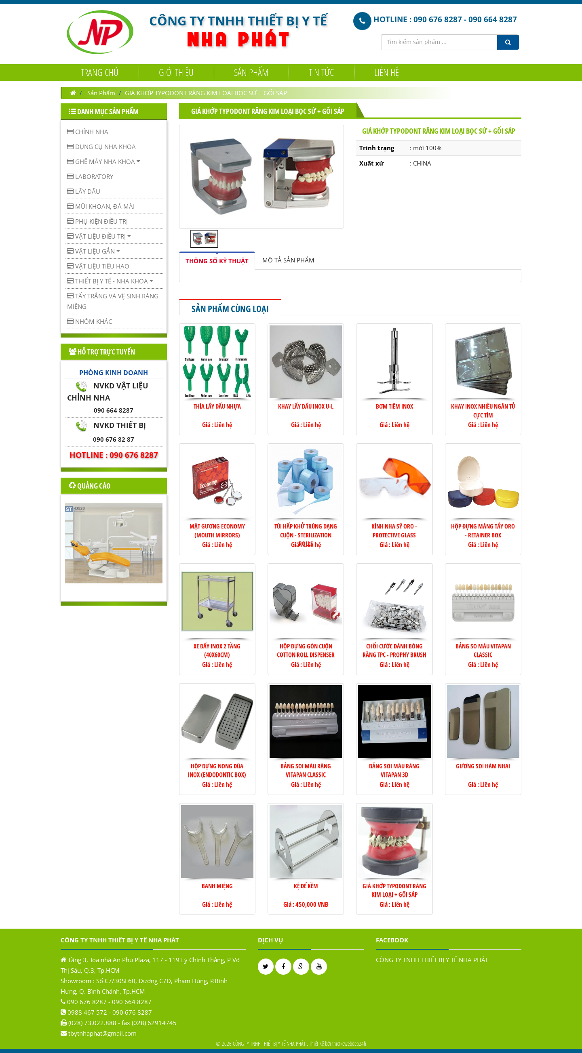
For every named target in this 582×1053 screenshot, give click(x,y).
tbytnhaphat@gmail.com (102, 1033)
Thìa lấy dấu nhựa (217, 406)
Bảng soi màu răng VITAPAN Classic (305, 770)
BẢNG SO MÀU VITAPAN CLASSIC (483, 650)
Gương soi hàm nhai (483, 766)
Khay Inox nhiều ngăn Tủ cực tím (483, 410)
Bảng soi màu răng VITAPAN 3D (394, 770)
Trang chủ (99, 71)
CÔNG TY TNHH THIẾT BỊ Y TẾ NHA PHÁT (432, 960)
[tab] (217, 261)
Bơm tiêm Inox (394, 406)
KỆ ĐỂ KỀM (306, 886)
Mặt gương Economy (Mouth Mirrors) (217, 530)
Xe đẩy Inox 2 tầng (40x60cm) (217, 650)
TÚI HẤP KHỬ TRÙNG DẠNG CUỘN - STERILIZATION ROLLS (305, 534)
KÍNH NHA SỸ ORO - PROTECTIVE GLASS (394, 530)
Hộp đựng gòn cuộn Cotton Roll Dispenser (306, 650)
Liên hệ (386, 71)
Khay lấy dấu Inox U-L (305, 406)
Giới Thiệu (176, 71)
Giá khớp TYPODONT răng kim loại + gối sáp (394, 890)
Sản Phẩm (251, 71)
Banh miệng (217, 886)
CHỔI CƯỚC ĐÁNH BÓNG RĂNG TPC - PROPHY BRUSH (394, 650)
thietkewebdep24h (349, 1043)
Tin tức (321, 71)
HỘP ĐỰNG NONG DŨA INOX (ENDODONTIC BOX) (217, 770)
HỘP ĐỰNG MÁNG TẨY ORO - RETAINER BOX (483, 530)
